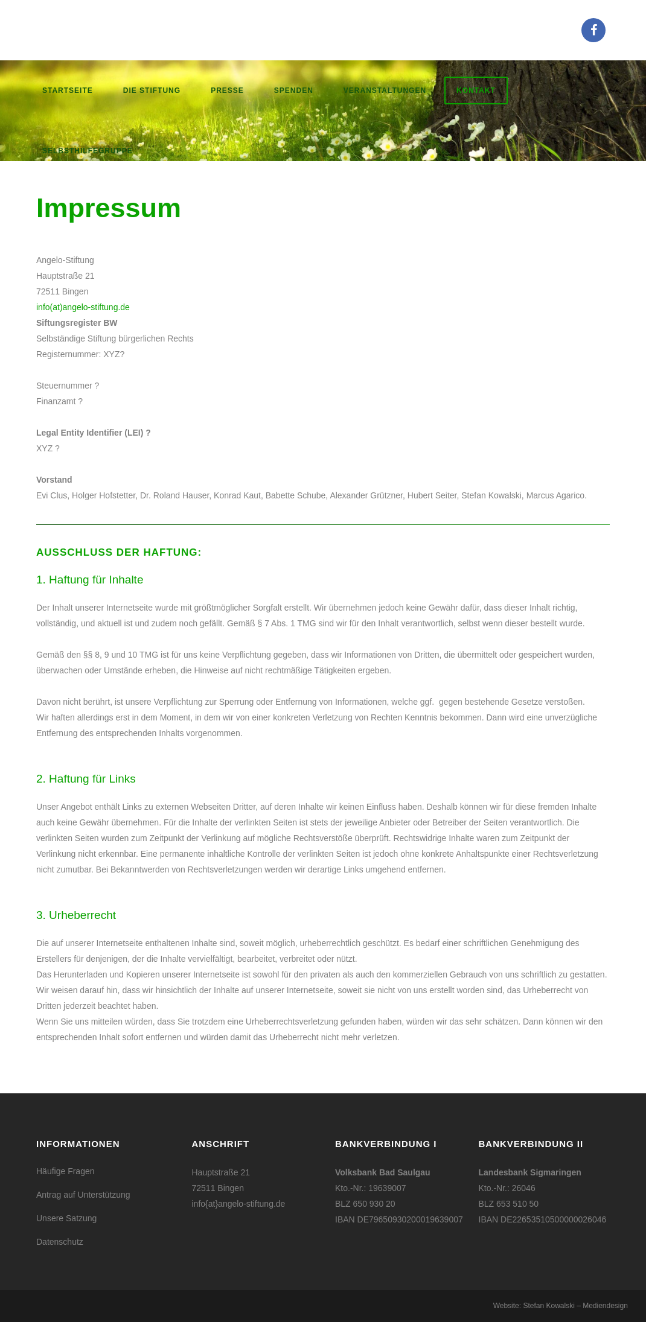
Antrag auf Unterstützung (83, 1195)
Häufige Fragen (65, 1171)
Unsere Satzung (66, 1218)
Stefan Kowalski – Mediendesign (575, 1305)
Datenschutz (59, 1242)
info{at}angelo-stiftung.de (239, 1204)
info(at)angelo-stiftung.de (83, 307)
